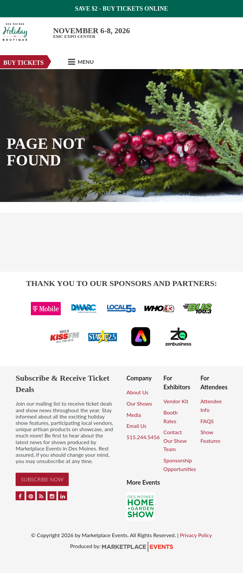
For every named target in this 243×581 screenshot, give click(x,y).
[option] (121, 135)
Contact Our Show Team (175, 440)
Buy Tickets (23, 62)
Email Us (136, 426)
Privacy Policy (196, 535)
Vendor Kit (175, 401)
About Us (137, 392)
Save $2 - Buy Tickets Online (121, 8)
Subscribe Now (42, 479)
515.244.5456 (143, 437)
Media (133, 415)
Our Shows (139, 403)
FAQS (207, 421)
